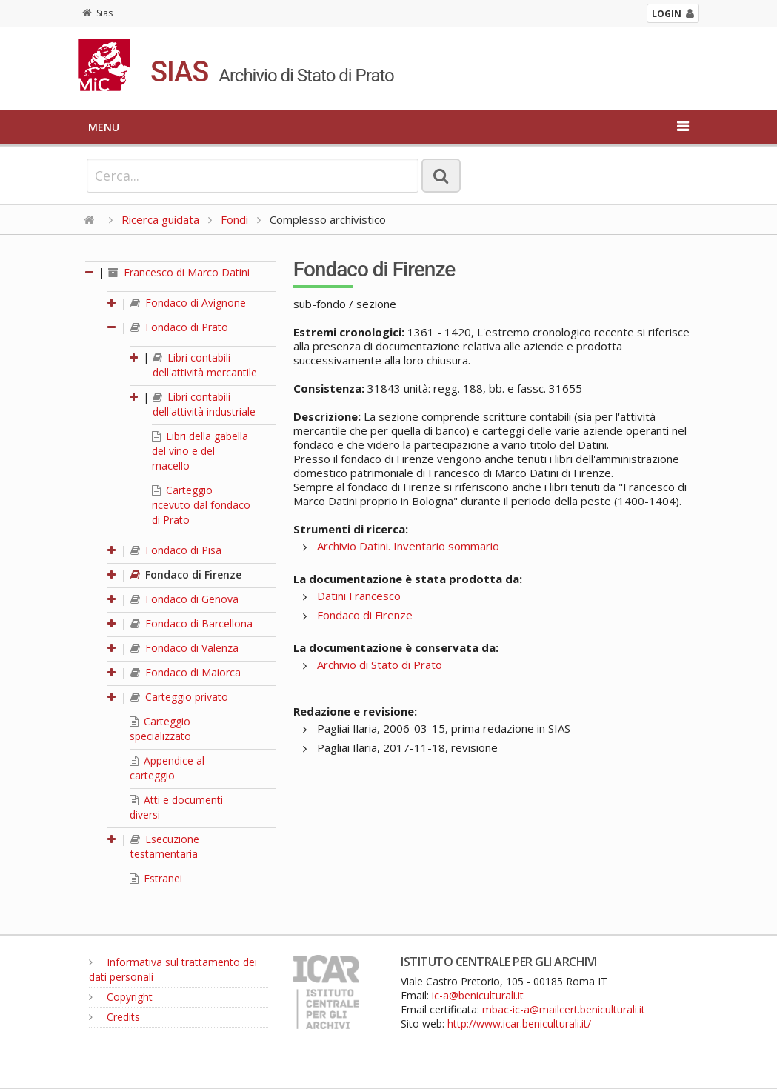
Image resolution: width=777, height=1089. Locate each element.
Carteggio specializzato (160, 728)
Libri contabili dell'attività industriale (204, 404)
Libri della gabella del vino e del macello (200, 451)
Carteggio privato (179, 697)
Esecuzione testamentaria (164, 846)
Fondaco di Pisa (175, 550)
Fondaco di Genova (184, 599)
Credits (114, 1017)
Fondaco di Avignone (188, 303)
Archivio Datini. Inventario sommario (408, 546)
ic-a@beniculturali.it (478, 995)
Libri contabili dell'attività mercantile (205, 364)
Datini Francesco (359, 595)
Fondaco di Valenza (184, 648)
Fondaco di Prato (179, 327)
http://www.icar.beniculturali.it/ (519, 1023)
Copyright (121, 997)
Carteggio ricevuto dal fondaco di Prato (201, 505)
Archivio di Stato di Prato (379, 664)
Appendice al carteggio (167, 767)
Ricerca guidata (160, 219)
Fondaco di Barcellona (191, 623)
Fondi (234, 219)
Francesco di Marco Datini (179, 272)
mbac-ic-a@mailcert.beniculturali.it (563, 1009)
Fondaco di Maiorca (185, 672)
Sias (97, 13)
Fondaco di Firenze (185, 574)
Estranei (156, 878)
